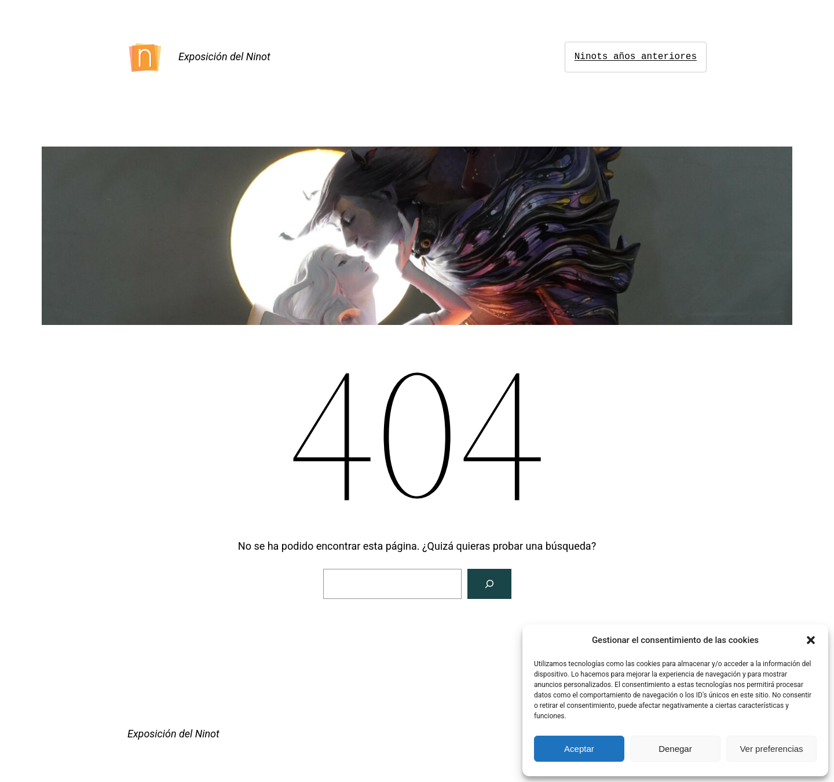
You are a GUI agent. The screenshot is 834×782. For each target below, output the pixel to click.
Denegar (675, 749)
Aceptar (579, 749)
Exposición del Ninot (224, 56)
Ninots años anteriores (636, 56)
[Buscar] (489, 584)
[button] (811, 640)
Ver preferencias (771, 749)
